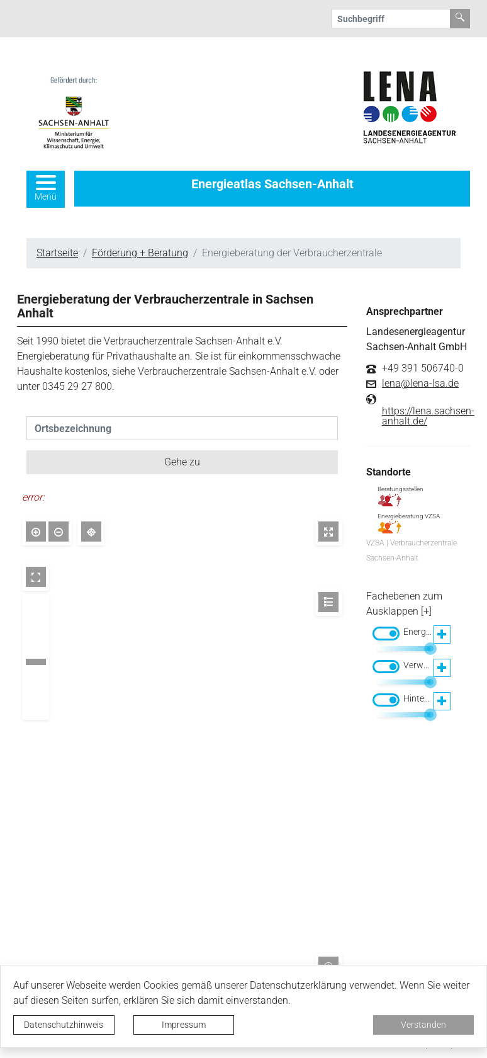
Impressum (184, 1025)
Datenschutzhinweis (63, 1025)
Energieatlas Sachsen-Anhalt (272, 183)
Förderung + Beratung (140, 253)
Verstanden (423, 1025)
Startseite (57, 253)
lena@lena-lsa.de (420, 383)
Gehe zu (182, 462)
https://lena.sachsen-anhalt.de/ (428, 416)
